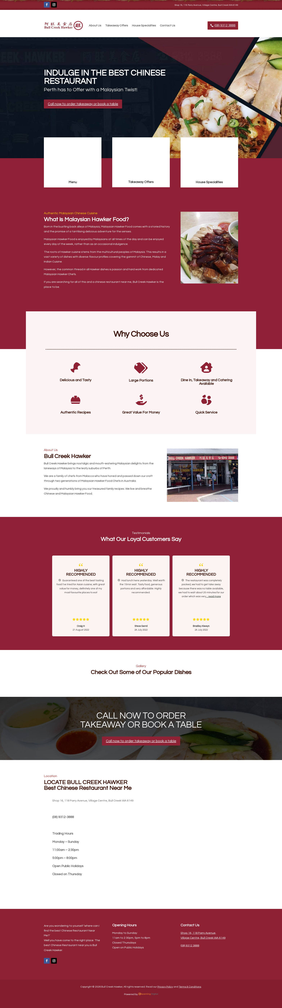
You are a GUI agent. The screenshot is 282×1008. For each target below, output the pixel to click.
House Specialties (144, 25)
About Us (95, 25)
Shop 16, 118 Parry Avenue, (198, 933)
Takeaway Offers (116, 25)
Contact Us (167, 25)
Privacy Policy (165, 987)
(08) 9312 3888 (224, 25)
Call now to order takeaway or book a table (83, 104)
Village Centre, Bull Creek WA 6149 (203, 937)
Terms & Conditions (190, 987)
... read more (213, 596)
